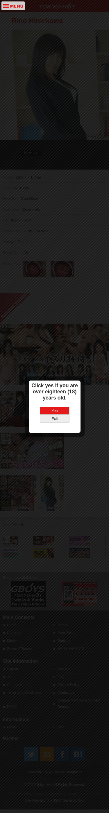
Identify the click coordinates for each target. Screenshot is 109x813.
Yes (54, 393)
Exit (54, 401)
